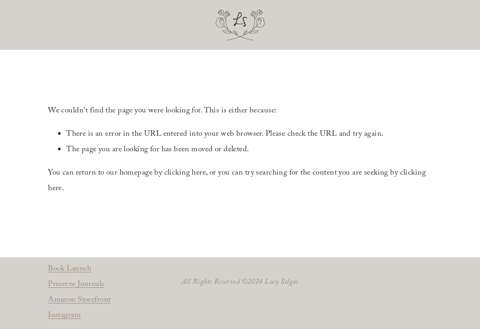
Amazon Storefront (79, 300)
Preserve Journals (76, 285)
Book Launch (70, 269)
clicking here (185, 173)
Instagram (64, 316)
